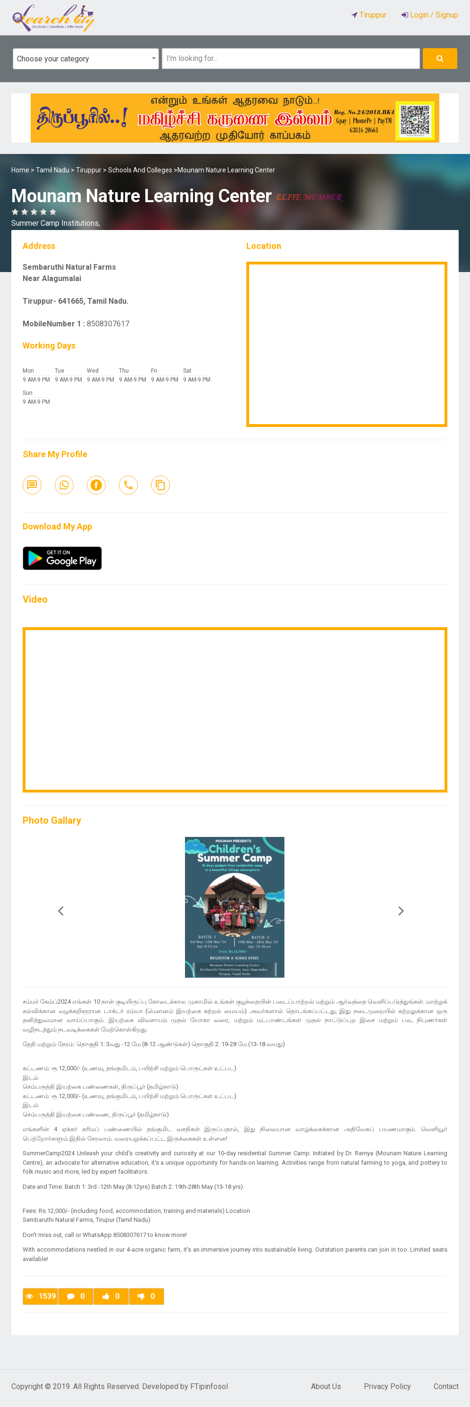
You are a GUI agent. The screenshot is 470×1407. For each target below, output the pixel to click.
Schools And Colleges (140, 170)
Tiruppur (88, 170)
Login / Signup (433, 14)
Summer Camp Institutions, (55, 223)
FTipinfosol (209, 1386)
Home (20, 170)
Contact (446, 1386)
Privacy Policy (387, 1386)
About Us (326, 1386)
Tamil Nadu (52, 170)
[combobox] (86, 58)
